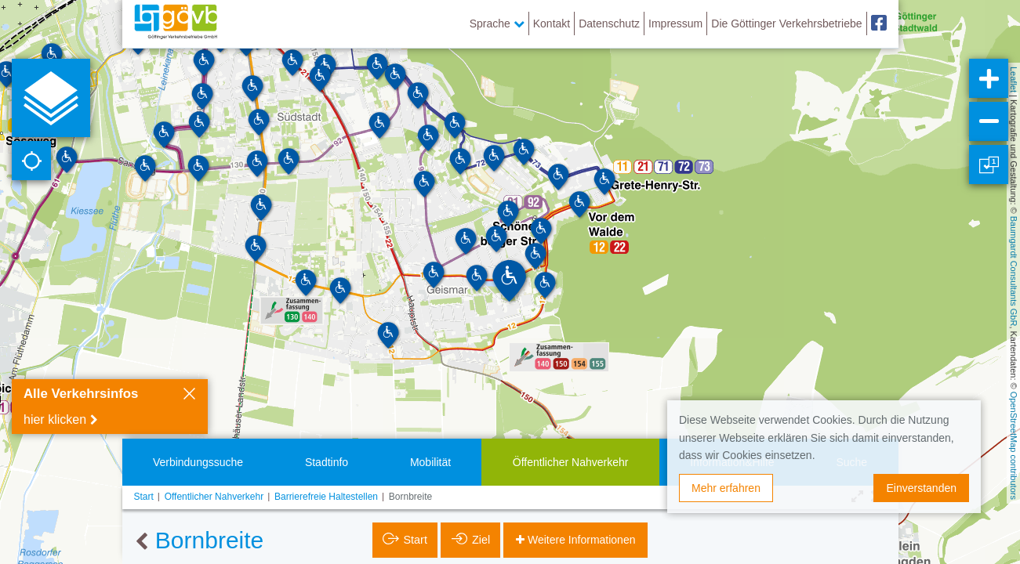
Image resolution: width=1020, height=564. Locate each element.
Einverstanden (921, 488)
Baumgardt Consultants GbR (1013, 271)
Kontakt (551, 23)
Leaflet (1013, 79)
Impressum (675, 23)
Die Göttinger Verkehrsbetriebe (786, 23)
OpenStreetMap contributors (1013, 446)
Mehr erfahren (725, 488)
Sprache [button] (497, 23)
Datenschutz (609, 23)
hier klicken (55, 419)
